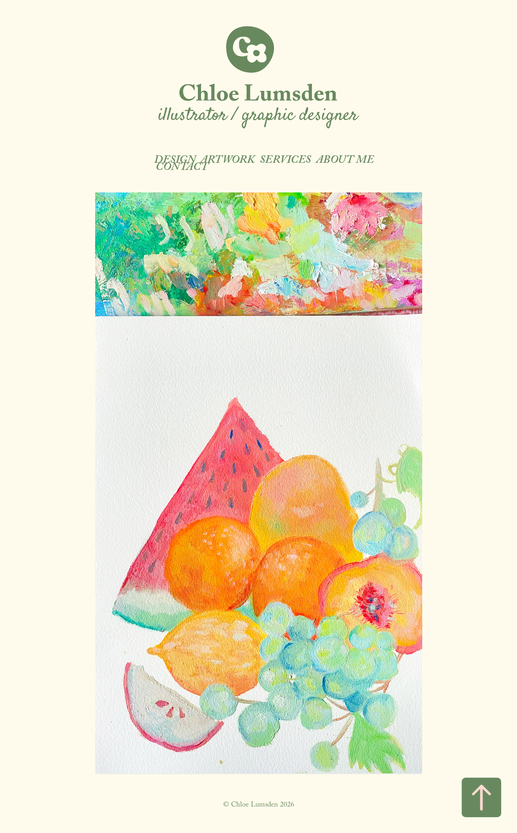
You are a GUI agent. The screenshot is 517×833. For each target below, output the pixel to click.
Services (285, 161)
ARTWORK (227, 161)
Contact (182, 168)
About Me (345, 161)
